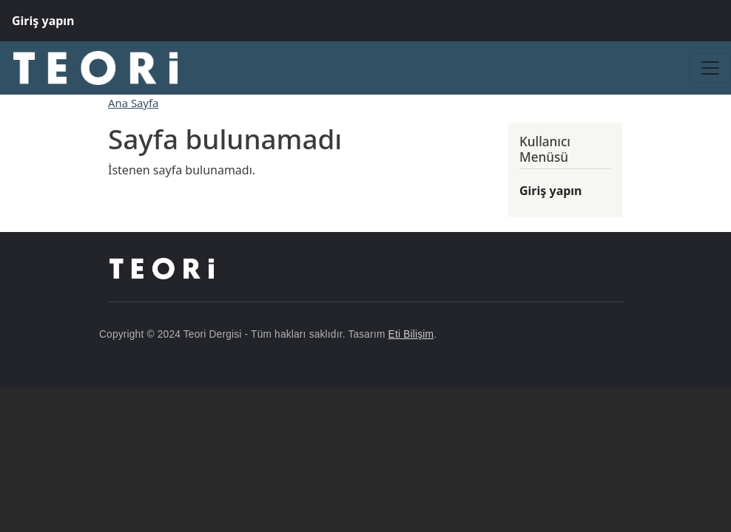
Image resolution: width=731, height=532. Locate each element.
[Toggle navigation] (710, 68)
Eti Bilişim (411, 334)
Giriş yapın (43, 21)
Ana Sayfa (133, 102)
